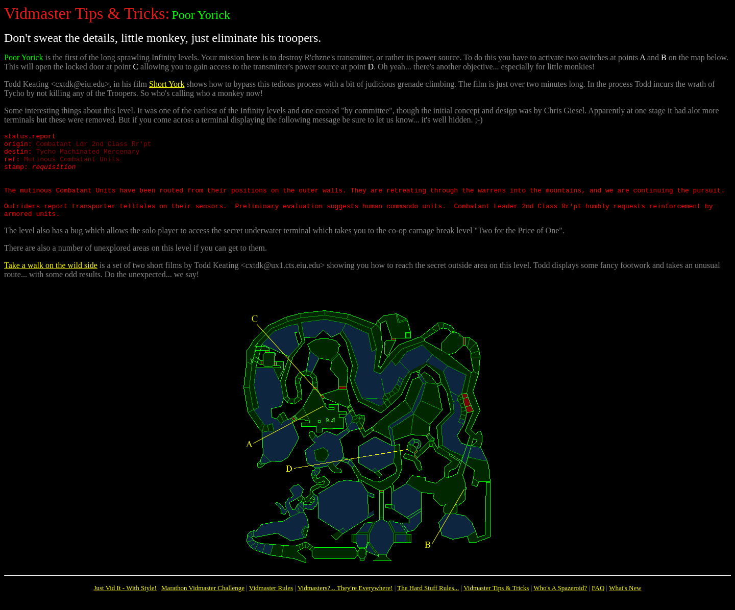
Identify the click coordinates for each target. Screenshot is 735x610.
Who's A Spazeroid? (560, 601)
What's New (625, 601)
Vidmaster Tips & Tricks (496, 601)
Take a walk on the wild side (50, 279)
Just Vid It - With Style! (125, 601)
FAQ (598, 601)
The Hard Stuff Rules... (428, 601)
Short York (166, 84)
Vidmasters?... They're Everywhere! (345, 601)
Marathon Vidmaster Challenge (202, 601)
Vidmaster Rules (271, 601)
